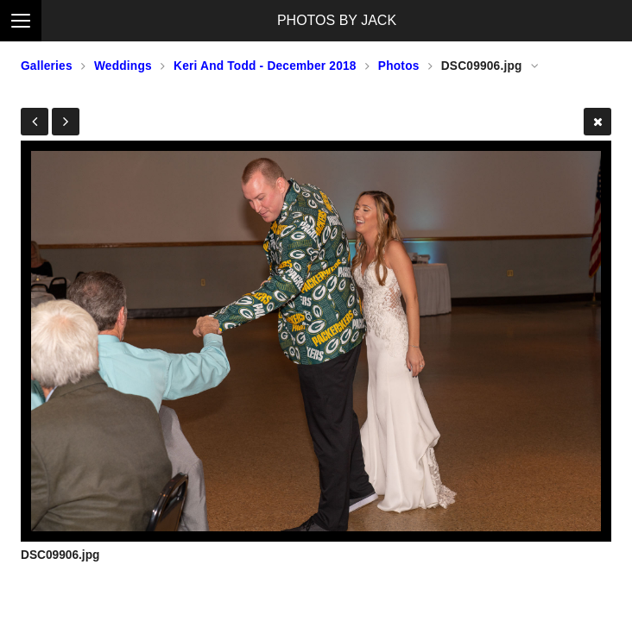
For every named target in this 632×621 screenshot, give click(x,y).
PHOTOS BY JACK (336, 20)
